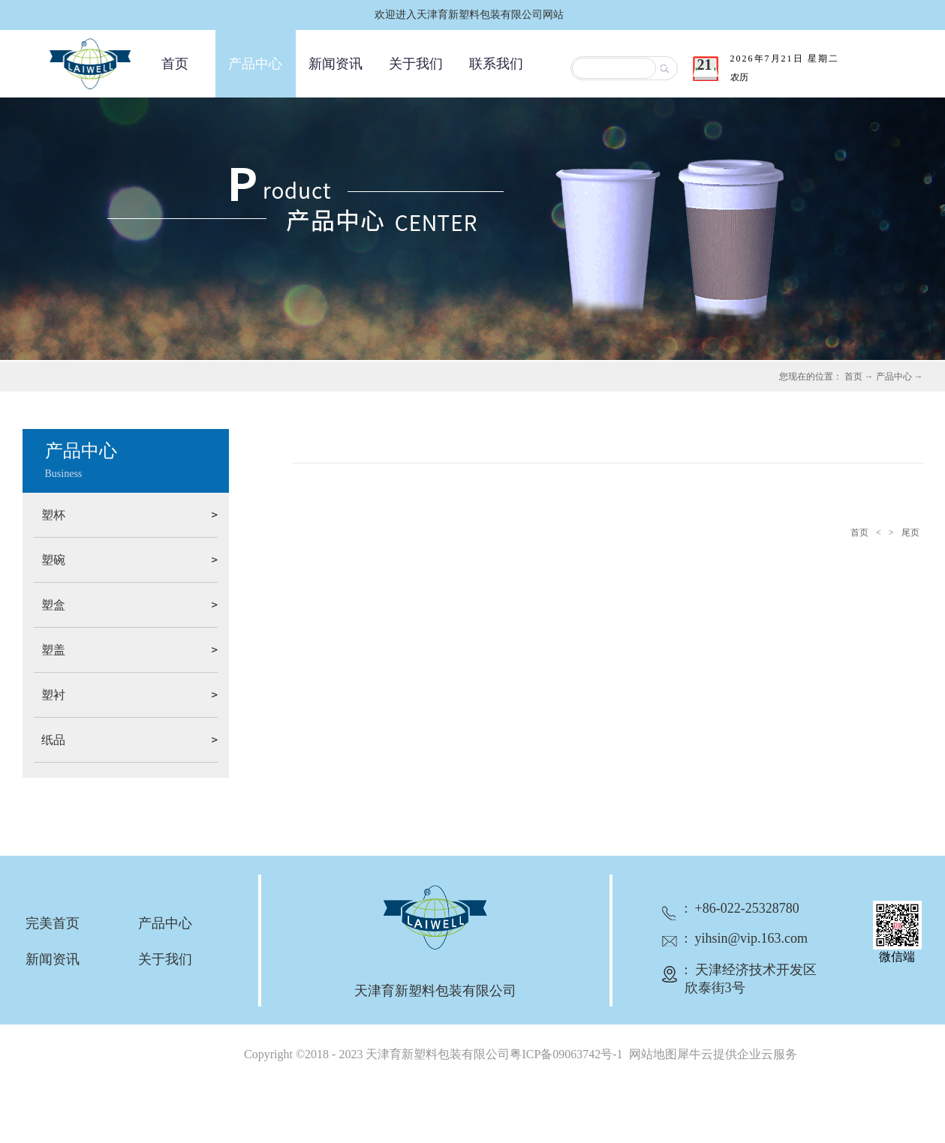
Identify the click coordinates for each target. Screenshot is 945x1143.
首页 (174, 63)
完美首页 (53, 923)
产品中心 (894, 376)
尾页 (910, 532)
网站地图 (650, 1054)
